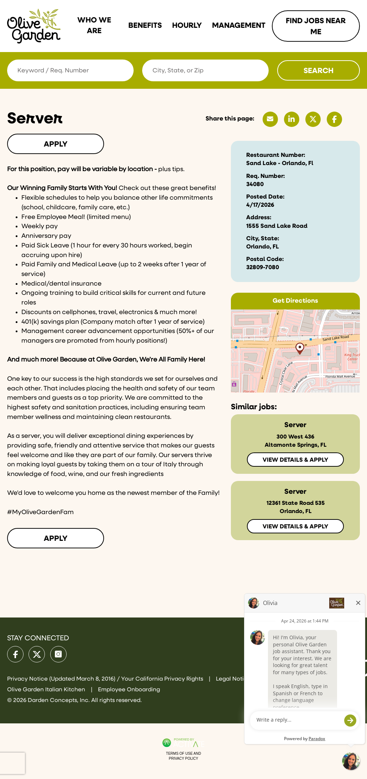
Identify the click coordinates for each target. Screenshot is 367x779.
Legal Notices (234, 679)
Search (319, 71)
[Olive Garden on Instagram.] (58, 654)
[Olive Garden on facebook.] (15, 654)
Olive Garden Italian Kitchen (47, 690)
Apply (55, 144)
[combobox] (205, 70)
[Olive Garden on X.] (37, 654)
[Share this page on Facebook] (334, 119)
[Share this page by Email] (270, 119)
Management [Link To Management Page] (238, 26)
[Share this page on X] (313, 119)
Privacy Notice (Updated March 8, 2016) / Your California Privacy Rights (106, 679)
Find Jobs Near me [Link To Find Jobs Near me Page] (316, 26)
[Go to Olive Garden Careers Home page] (34, 26)
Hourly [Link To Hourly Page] (187, 26)
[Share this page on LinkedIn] (291, 119)
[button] (262, 70)
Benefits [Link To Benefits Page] (145, 26)
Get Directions (295, 301)
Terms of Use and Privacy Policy (183, 756)
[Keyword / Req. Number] (70, 70)
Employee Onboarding (129, 690)
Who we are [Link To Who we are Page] (94, 25)
